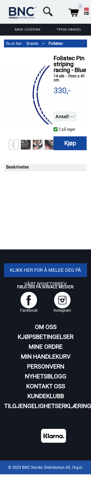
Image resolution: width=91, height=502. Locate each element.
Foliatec (55, 43)
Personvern (45, 366)
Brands (32, 43)
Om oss (46, 327)
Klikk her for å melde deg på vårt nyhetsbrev (45, 277)
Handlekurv (74, 11)
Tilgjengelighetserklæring (45, 406)
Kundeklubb (45, 396)
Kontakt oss (45, 386)
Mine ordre (45, 346)
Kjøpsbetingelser (45, 336)
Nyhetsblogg (45, 376)
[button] (61, 11)
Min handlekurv (45, 356)
